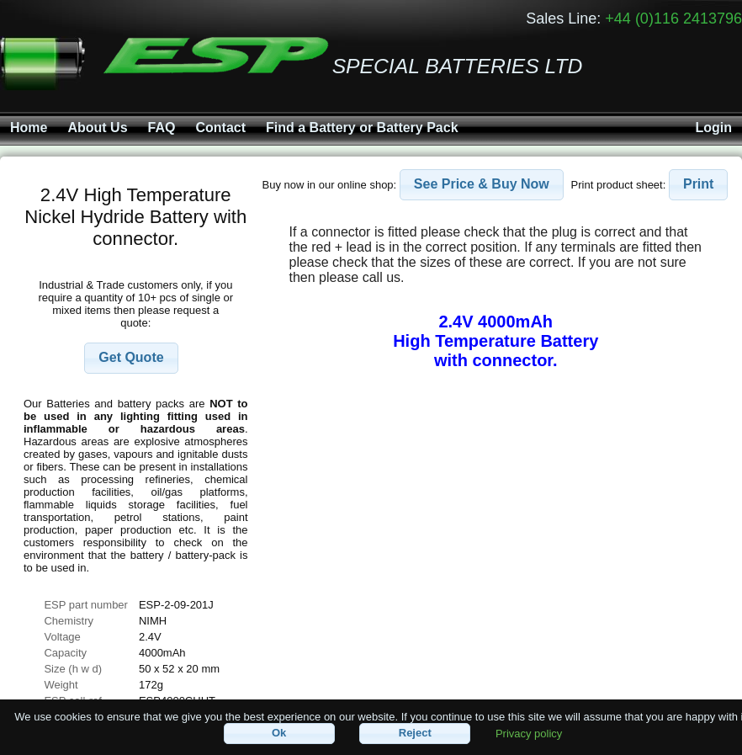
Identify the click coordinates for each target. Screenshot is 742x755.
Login (713, 127)
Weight (60, 684)
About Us (97, 127)
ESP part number (85, 604)
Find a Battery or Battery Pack (362, 127)
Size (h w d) (73, 668)
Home (28, 127)
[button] (131, 358)
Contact (220, 127)
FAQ (162, 127)
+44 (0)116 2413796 (673, 18)
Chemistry (68, 620)
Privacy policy (529, 732)
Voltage (62, 636)
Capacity (65, 652)
